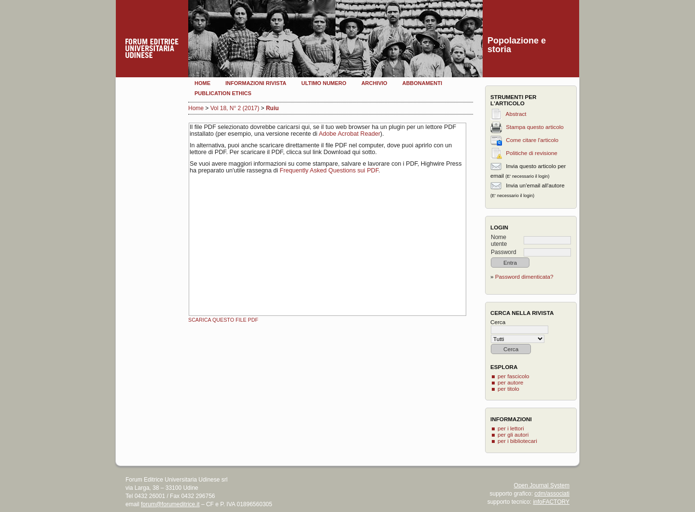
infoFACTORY (551, 501)
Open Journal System (542, 485)
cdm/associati (552, 493)
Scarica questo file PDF (223, 320)
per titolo (508, 388)
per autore (510, 382)
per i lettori (511, 428)
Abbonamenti (422, 83)
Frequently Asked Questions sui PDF (329, 170)
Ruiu (272, 108)
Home (202, 83)
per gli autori (513, 434)
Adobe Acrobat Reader (349, 133)
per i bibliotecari (517, 441)
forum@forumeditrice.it (170, 504)
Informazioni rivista (255, 83)
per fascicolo (513, 376)
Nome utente (499, 240)
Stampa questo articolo (535, 127)
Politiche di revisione (531, 153)
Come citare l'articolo (532, 140)
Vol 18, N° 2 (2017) (235, 108)
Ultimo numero (323, 83)
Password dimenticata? (524, 276)
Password (503, 252)
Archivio (374, 83)
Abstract (516, 114)
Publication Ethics (223, 93)
